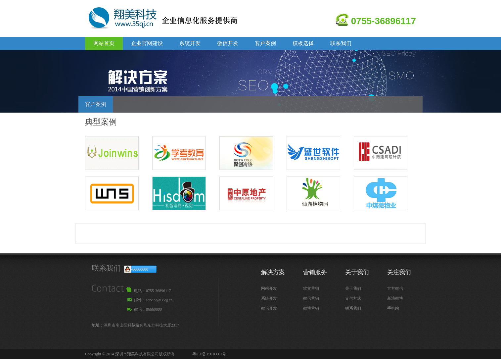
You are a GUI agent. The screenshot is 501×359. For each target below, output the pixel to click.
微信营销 (311, 298)
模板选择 (303, 43)
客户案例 (265, 43)
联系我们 (340, 43)
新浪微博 (395, 298)
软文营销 (311, 288)
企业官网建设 (147, 43)
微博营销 (311, 308)
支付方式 (353, 298)
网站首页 (103, 43)
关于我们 (353, 288)
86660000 (140, 269)
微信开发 (227, 43)
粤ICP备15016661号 (209, 354)
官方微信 (395, 288)
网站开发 (269, 288)
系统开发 (190, 43)
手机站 (393, 308)
